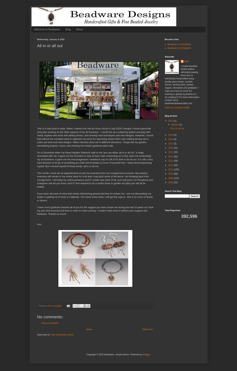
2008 (171, 182)
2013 (171, 161)
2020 (171, 121)
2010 (171, 173)
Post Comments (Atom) (62, 334)
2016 (171, 148)
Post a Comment (50, 323)
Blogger (146, 354)
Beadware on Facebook (179, 44)
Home (89, 329)
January (175, 124)
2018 (171, 139)
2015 (171, 152)
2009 (171, 178)
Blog (68, 29)
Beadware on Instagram (179, 48)
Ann (186, 61)
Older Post (147, 329)
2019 (171, 135)
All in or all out (177, 128)
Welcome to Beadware (47, 29)
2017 (171, 143)
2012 (171, 165)
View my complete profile (177, 107)
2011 (171, 169)
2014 (171, 156)
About (79, 29)
